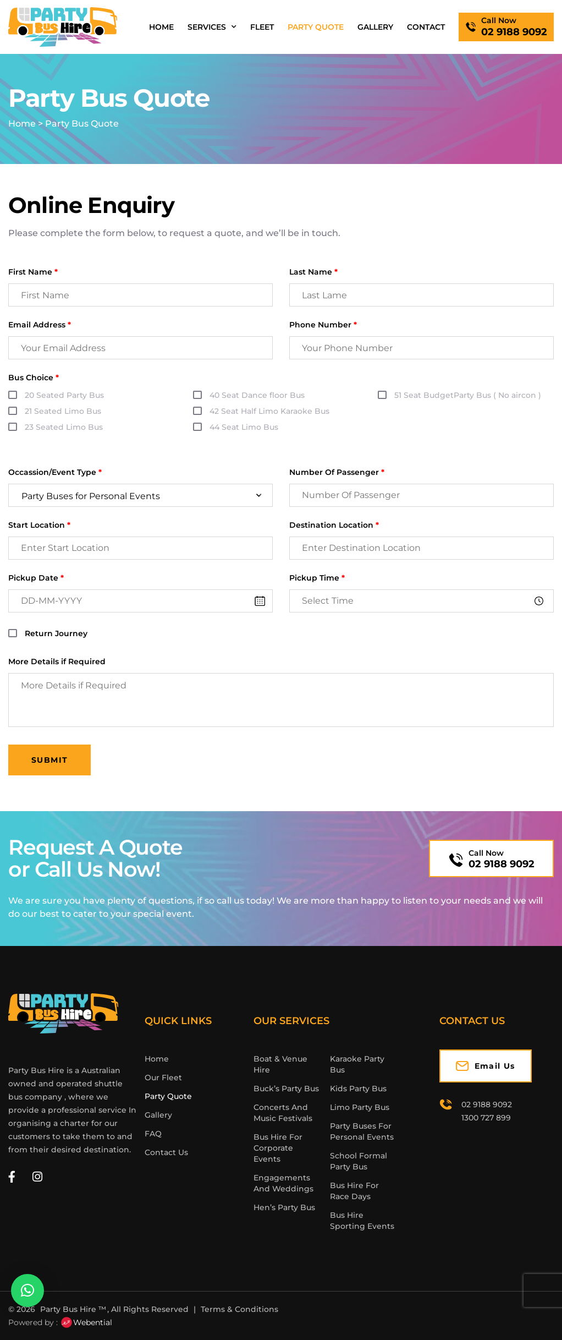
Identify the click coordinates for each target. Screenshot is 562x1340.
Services (212, 26)
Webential (86, 1322)
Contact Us (166, 1152)
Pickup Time (317, 578)
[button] (27, 1290)
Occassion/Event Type (55, 472)
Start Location (39, 525)
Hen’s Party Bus (284, 1207)
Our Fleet (163, 1077)
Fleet (262, 27)
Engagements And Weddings (283, 1183)
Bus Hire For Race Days (354, 1190)
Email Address (39, 325)
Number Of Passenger (336, 472)
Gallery (375, 27)
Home (161, 27)
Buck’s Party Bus (286, 1088)
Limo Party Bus (359, 1107)
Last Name (313, 272)
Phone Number (323, 325)
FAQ (153, 1134)
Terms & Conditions (239, 1309)
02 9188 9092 (502, 864)
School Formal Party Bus (358, 1161)
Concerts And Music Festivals (283, 1112)
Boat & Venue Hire (280, 1064)
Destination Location (334, 525)
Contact (426, 27)
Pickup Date (36, 578)
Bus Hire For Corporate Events (278, 1148)
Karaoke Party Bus (357, 1064)
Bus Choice (33, 377)
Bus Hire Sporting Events (362, 1220)
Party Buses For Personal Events (362, 1131)
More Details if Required (57, 661)
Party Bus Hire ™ (73, 1309)
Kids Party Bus (358, 1088)
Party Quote (316, 27)
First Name (33, 272)
